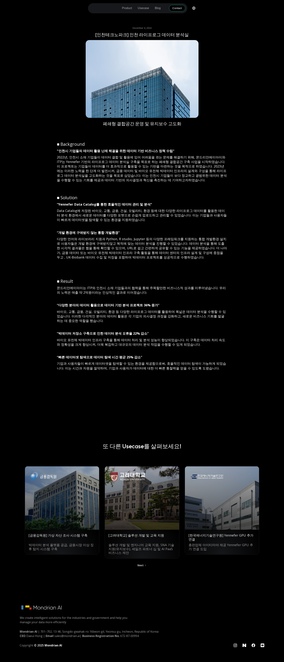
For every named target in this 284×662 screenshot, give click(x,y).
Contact (177, 8)
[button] (127, 8)
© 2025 (48, 645)
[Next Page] (142, 567)
